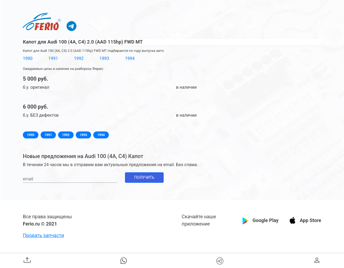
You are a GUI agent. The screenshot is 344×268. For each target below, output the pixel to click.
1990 (28, 58)
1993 (104, 58)
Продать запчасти (43, 235)
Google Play (265, 220)
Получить (144, 177)
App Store (310, 220)
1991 (53, 58)
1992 (79, 58)
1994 (130, 58)
